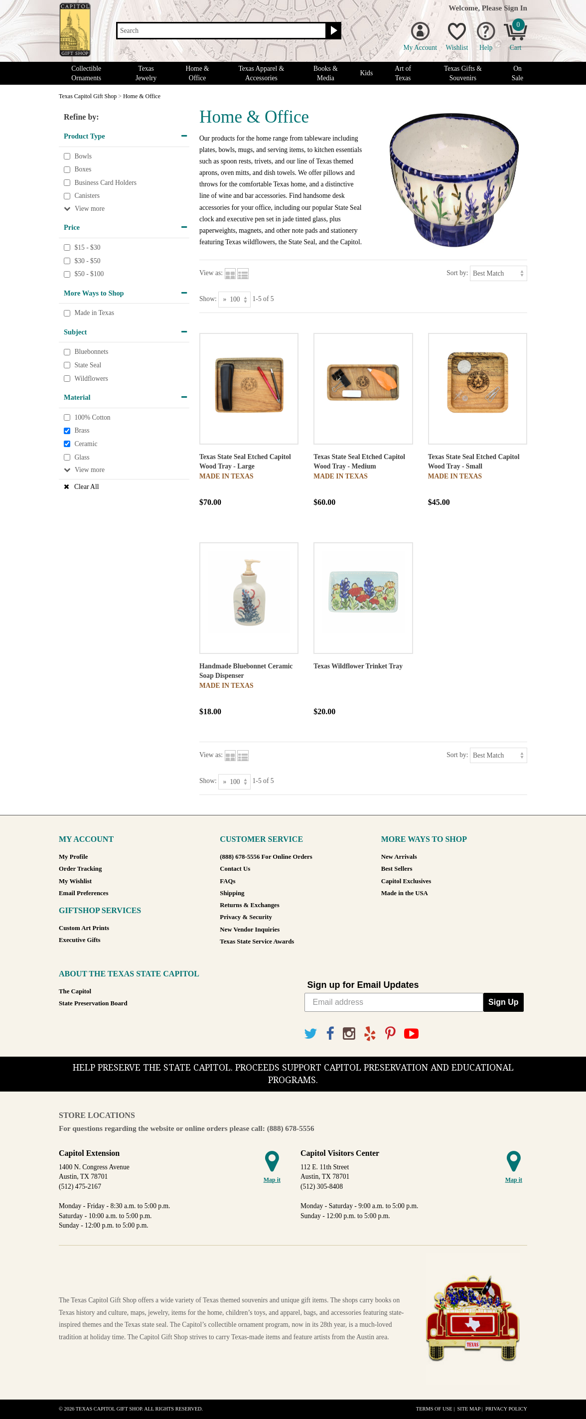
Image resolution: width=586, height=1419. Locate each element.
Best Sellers (397, 868)
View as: (211, 273)
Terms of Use (434, 1409)
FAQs (227, 881)
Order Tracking (80, 868)
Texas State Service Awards (257, 941)
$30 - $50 (87, 261)
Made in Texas (94, 313)
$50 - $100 (89, 274)
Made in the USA (404, 893)
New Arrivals (399, 856)
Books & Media (325, 73)
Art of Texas (403, 73)
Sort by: (457, 273)
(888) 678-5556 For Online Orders (266, 856)
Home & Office (197, 73)
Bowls (83, 156)
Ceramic (85, 444)
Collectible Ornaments (86, 73)
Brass (81, 431)
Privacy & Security (246, 917)
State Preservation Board (93, 1003)
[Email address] (394, 1002)
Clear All (86, 486)
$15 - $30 (87, 247)
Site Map (468, 1409)
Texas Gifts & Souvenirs (463, 73)
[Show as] (234, 299)
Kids (366, 73)
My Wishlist (75, 881)
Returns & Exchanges (249, 905)
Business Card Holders (105, 182)
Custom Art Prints (84, 928)
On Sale (517, 73)
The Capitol (75, 991)
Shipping (232, 893)
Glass (81, 457)
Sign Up (503, 1002)
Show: (208, 299)
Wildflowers (91, 378)
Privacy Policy (506, 1409)
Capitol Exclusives (406, 881)
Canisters (87, 196)
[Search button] (332, 30)
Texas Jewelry (146, 73)
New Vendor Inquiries (250, 929)
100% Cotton (92, 417)
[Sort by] (498, 273)
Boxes (82, 169)
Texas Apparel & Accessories (261, 73)
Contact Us (235, 868)
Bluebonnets (91, 352)
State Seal (87, 365)
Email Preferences (83, 893)
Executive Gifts (80, 940)
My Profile (73, 856)
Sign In (515, 7)
